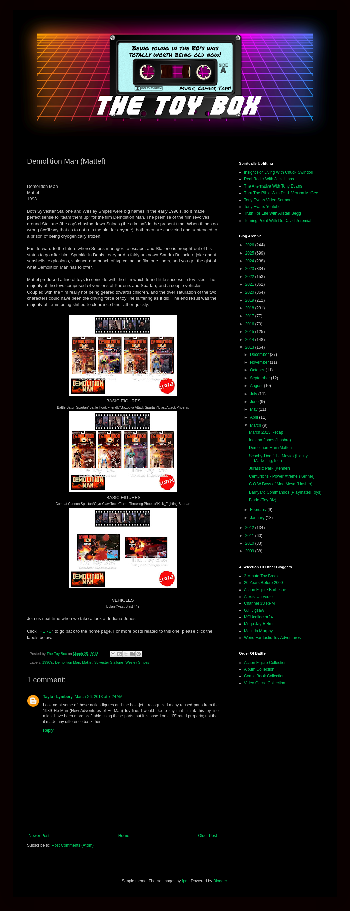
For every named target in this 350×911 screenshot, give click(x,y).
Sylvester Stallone (108, 662)
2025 (250, 253)
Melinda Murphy (258, 631)
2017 (250, 316)
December (260, 354)
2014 (250, 339)
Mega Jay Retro (258, 623)
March (256, 425)
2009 (250, 551)
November (260, 362)
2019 (250, 300)
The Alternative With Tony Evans (273, 186)
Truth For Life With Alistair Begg (272, 213)
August (257, 385)
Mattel (87, 662)
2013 (250, 347)
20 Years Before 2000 (263, 582)
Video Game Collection (264, 683)
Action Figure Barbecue (265, 589)
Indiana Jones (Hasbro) (270, 440)
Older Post (207, 835)
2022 (250, 276)
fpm (185, 881)
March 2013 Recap (266, 432)
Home (123, 835)
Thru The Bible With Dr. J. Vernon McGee (281, 193)
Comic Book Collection (264, 676)
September (260, 378)
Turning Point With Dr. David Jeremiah (278, 220)
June (255, 401)
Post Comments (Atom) (72, 845)
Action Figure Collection (265, 662)
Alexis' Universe (258, 596)
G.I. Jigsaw (254, 610)
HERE (45, 631)
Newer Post (39, 835)
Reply (48, 730)
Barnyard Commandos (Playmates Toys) (285, 492)
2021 (250, 284)
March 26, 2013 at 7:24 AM (99, 696)
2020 (250, 292)
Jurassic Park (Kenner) (269, 468)
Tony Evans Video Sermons (268, 200)
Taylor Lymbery (58, 696)
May (254, 409)
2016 (250, 324)
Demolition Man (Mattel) (270, 447)
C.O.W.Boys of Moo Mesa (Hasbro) (280, 484)
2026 (250, 245)
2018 (250, 308)
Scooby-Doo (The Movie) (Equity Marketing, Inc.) (278, 458)
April (254, 417)
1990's (47, 662)
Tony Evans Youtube (262, 206)
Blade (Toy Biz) (262, 500)
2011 (250, 535)
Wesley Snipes (137, 662)
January (258, 517)
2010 (250, 543)
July (254, 394)
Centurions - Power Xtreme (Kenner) (282, 476)
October (258, 370)
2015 (250, 331)
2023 (250, 268)
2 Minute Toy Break (261, 576)
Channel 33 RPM (259, 603)
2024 (250, 261)
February (258, 509)
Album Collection (259, 669)
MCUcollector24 (258, 617)
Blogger (220, 881)
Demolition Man (67, 662)
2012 (250, 527)
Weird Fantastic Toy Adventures (272, 637)
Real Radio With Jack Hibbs (269, 179)
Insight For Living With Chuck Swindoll (278, 172)
